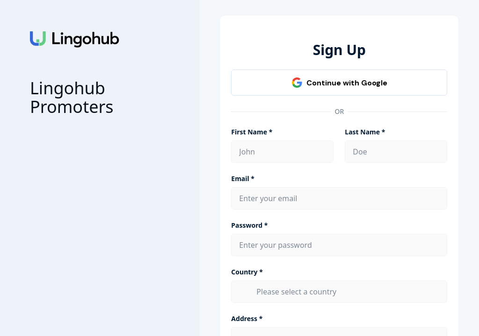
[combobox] (348, 291)
